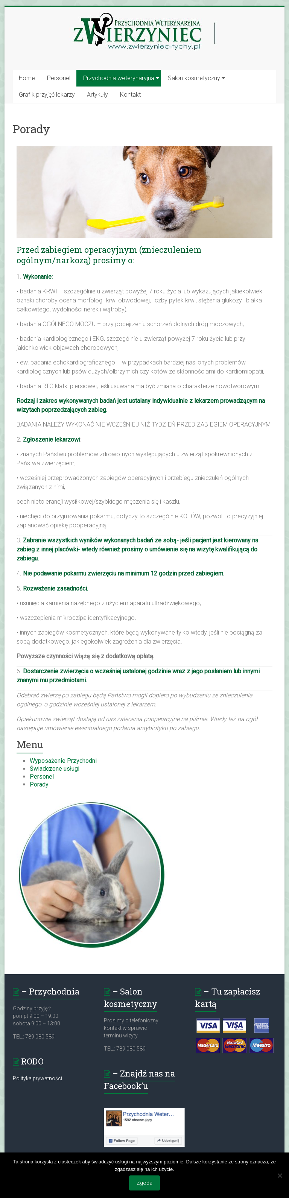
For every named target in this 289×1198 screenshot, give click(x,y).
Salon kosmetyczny (194, 78)
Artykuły (97, 94)
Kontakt (130, 94)
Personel (58, 78)
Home (27, 78)
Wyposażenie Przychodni (63, 760)
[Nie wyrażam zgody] (279, 1175)
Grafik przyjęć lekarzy (47, 94)
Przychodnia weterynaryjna (118, 78)
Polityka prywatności (37, 1078)
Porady (39, 784)
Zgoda (144, 1183)
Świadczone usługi (54, 768)
